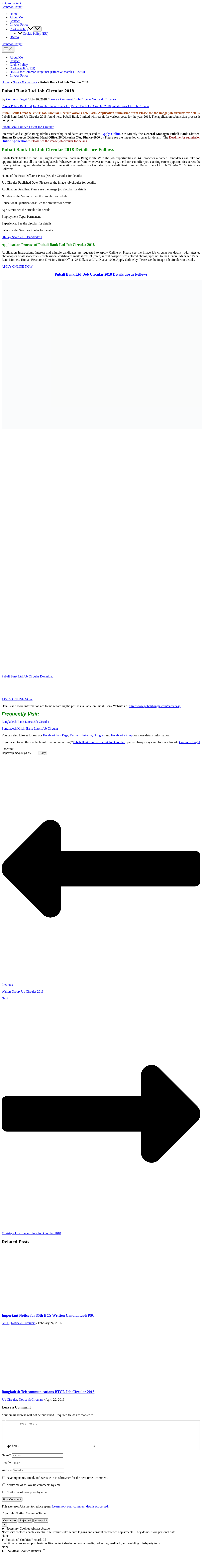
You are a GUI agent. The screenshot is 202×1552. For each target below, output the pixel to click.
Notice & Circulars (25, 82)
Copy (42, 752)
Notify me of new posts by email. (27, 1497)
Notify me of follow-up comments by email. (34, 1489)
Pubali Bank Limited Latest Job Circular (28, 127)
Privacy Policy (19, 24)
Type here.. (12, 1450)
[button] (30, 29)
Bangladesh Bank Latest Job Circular (25, 721)
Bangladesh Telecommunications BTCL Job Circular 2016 (48, 1392)
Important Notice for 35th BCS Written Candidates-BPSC (48, 1315)
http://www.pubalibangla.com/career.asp (155, 706)
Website (7, 1475)
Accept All (41, 1525)
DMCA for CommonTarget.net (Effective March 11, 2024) (47, 72)
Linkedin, (86, 735)
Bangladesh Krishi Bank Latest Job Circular (30, 728)
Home (13, 13)
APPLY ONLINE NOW (17, 266)
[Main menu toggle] (8, 49)
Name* (6, 1460)
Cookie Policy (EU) (33, 33)
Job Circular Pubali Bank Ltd (52, 106)
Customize (9, 1525)
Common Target (12, 7)
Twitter (74, 735)
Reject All (25, 1525)
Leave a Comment (61, 99)
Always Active (40, 1533)
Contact (15, 21)
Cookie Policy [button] (21, 29)
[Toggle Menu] (37, 28)
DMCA (14, 37)
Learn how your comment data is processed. (80, 1511)
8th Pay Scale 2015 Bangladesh (22, 237)
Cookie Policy (19, 64)
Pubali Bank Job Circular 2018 (91, 106)
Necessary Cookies (18, 1533)
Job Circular (83, 99)
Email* (6, 1467)
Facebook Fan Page (55, 735)
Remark (36, 1544)
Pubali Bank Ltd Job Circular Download (27, 676)
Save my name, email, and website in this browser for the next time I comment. (57, 1482)
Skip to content (11, 3)
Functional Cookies (18, 1544)
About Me (16, 17)
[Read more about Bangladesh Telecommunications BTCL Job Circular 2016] (32, 1384)
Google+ (100, 735)
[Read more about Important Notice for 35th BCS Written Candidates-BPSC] (32, 1307)
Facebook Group (122, 735)
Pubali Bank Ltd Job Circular (130, 106)
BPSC (5, 1323)
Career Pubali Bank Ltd (17, 106)
